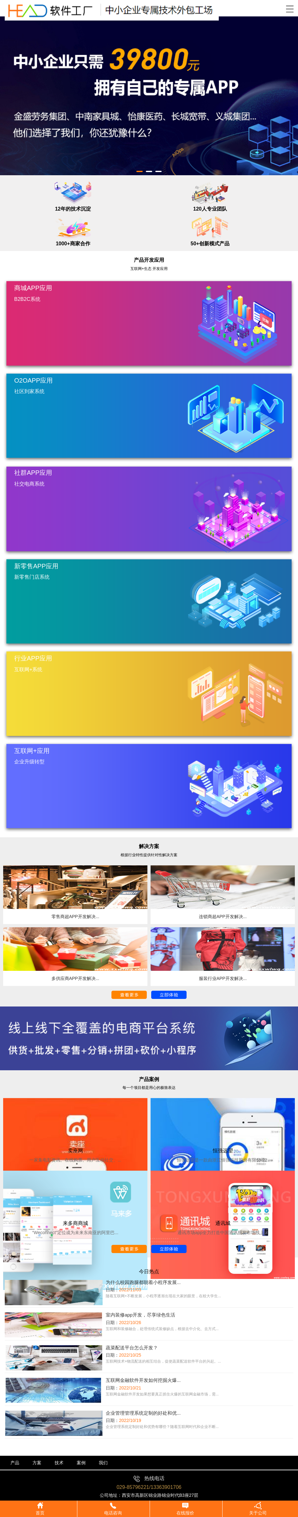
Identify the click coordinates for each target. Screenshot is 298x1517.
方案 (37, 1462)
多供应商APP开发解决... (75, 978)
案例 (81, 1462)
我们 (103, 1462)
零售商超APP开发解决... (75, 916)
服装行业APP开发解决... (223, 978)
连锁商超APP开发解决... (223, 916)
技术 (59, 1462)
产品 (14, 1462)
